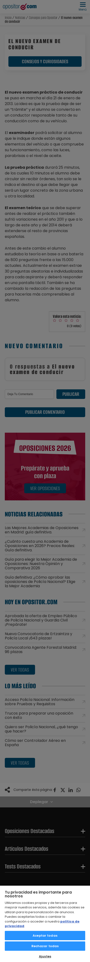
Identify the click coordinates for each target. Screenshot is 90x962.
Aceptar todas (45, 935)
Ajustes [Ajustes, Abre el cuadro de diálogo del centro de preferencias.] (45, 956)
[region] (45, 923)
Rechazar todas (45, 946)
